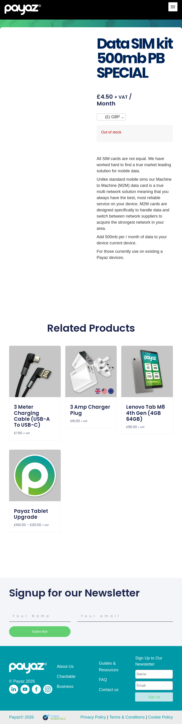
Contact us (109, 689)
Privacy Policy (93, 717)
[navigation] (111, 116)
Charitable (66, 676)
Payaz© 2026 (21, 717)
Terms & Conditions (127, 717)
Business (65, 686)
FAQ (103, 679)
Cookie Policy (160, 717)
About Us (65, 666)
